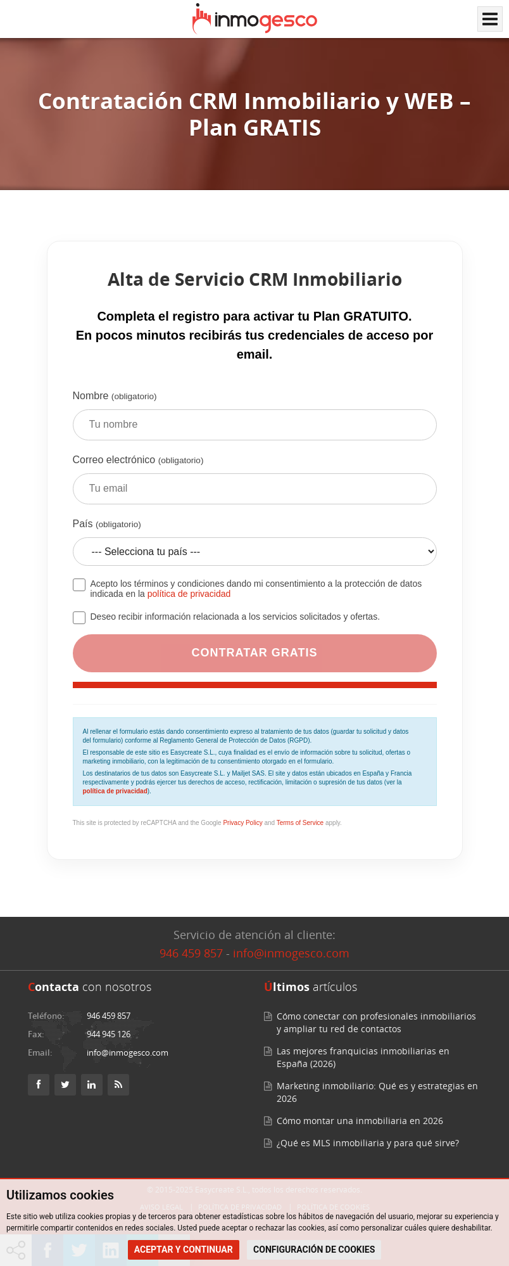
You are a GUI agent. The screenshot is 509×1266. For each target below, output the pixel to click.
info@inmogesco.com (291, 953)
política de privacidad (189, 594)
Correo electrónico (255, 484)
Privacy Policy (242, 822)
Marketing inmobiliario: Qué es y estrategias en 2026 (377, 1092)
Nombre (255, 420)
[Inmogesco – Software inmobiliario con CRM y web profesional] (254, 19)
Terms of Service (300, 822)
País (255, 546)
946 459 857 (191, 953)
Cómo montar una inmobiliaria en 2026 (360, 1121)
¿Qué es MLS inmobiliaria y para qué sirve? (368, 1143)
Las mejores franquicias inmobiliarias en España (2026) (363, 1057)
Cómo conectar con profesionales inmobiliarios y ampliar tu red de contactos (376, 1022)
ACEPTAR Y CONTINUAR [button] (183, 1249)
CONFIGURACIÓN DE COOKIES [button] (314, 1249)
